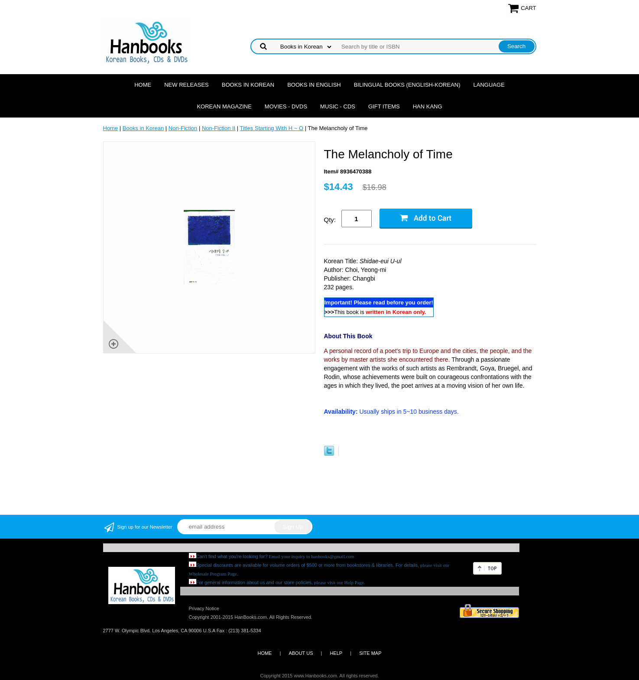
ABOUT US (301, 653)
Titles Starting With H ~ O (272, 128)
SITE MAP (370, 653)
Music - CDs (337, 106)
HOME (264, 653)
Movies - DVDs (286, 106)
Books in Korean (248, 85)
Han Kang (427, 106)
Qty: (330, 219)
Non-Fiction (183, 128)
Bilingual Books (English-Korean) (407, 85)
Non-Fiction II (218, 128)
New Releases (186, 85)
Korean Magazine (224, 106)
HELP (336, 653)
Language (489, 85)
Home (142, 85)
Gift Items (384, 106)
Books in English (314, 85)
